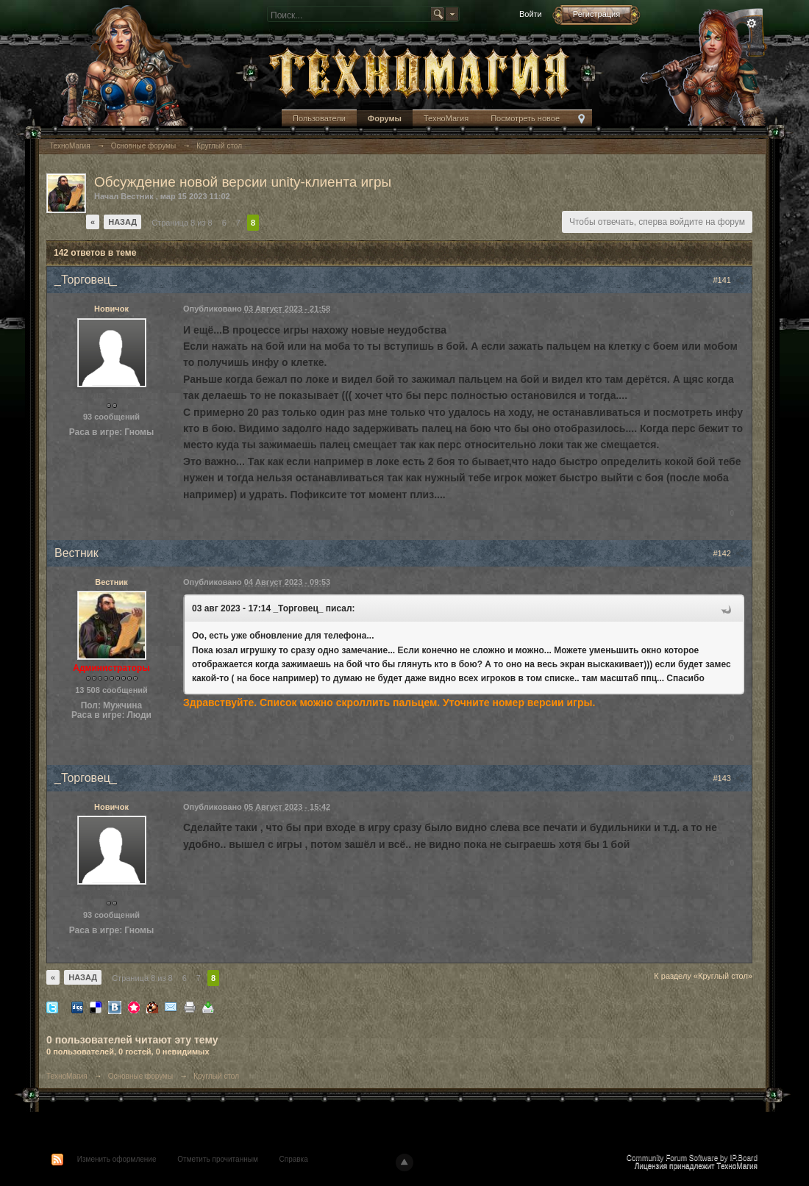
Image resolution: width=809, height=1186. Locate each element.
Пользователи (319, 118)
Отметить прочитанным (217, 1159)
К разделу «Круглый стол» (703, 975)
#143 (728, 778)
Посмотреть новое (525, 118)
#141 (728, 280)
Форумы (385, 118)
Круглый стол (216, 1076)
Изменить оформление (117, 1159)
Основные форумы (140, 1076)
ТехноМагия (446, 118)
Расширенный (752, 23)
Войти (530, 14)
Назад (122, 222)
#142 (728, 553)
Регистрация (596, 14)
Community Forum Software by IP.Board (692, 1158)
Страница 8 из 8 (182, 222)
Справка (293, 1159)
